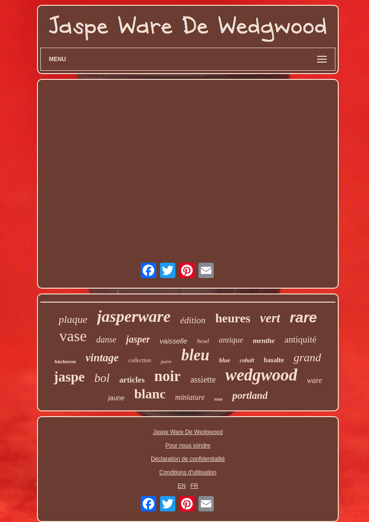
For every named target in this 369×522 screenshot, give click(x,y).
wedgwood (261, 375)
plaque (73, 319)
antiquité (300, 339)
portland (250, 395)
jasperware (134, 316)
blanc (149, 393)
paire (166, 361)
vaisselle (173, 341)
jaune (116, 398)
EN (182, 486)
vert (270, 318)
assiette (203, 379)
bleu (195, 355)
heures (232, 318)
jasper (138, 339)
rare (303, 317)
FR (194, 486)
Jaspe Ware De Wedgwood (187, 432)
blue (224, 360)
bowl (203, 340)
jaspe (69, 376)
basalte (274, 360)
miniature (190, 397)
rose (218, 399)
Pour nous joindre (187, 445)
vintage (102, 358)
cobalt (247, 360)
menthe (264, 340)
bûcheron (65, 361)
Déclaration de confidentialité (188, 459)
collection (139, 360)
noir (167, 376)
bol (102, 377)
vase (72, 335)
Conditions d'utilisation (187, 472)
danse (106, 339)
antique (231, 339)
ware (314, 380)
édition (193, 320)
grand (307, 357)
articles (132, 379)
